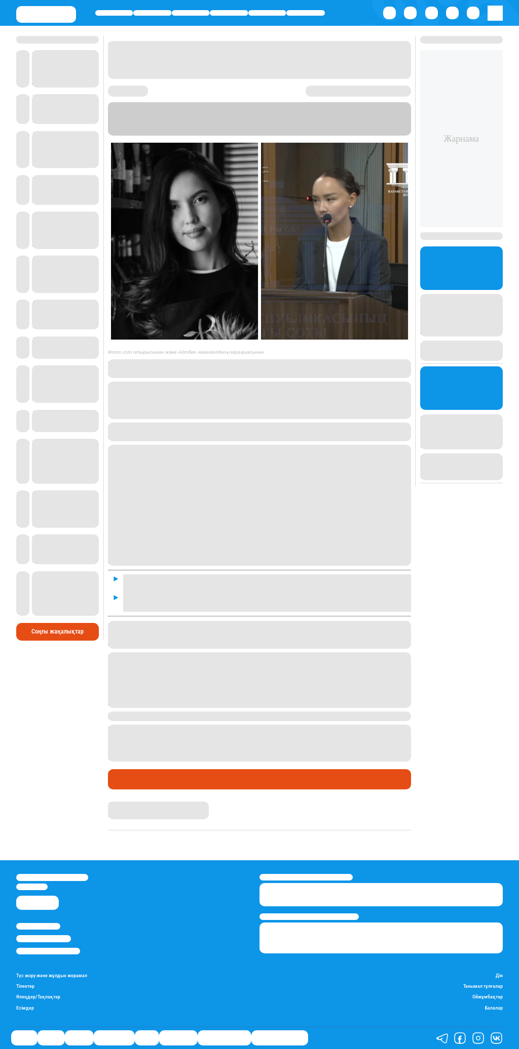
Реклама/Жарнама (43, 938)
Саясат (114, 13)
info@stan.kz (32, 887)
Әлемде (190, 13)
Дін (499, 975)
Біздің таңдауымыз (279, 1038)
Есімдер (25, 1008)
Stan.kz (249, 131)
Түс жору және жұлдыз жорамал (51, 975)
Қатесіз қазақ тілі (224, 1038)
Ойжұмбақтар (487, 996)
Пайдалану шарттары (48, 951)
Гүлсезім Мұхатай (133, 805)
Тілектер (25, 986)
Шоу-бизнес (305, 13)
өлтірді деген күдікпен (230, 738)
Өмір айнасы (228, 13)
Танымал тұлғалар (483, 986)
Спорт (267, 13)
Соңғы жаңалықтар (57, 631)
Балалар (494, 1008)
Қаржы (152, 13)
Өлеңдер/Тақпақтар (38, 996)
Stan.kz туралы (38, 926)
